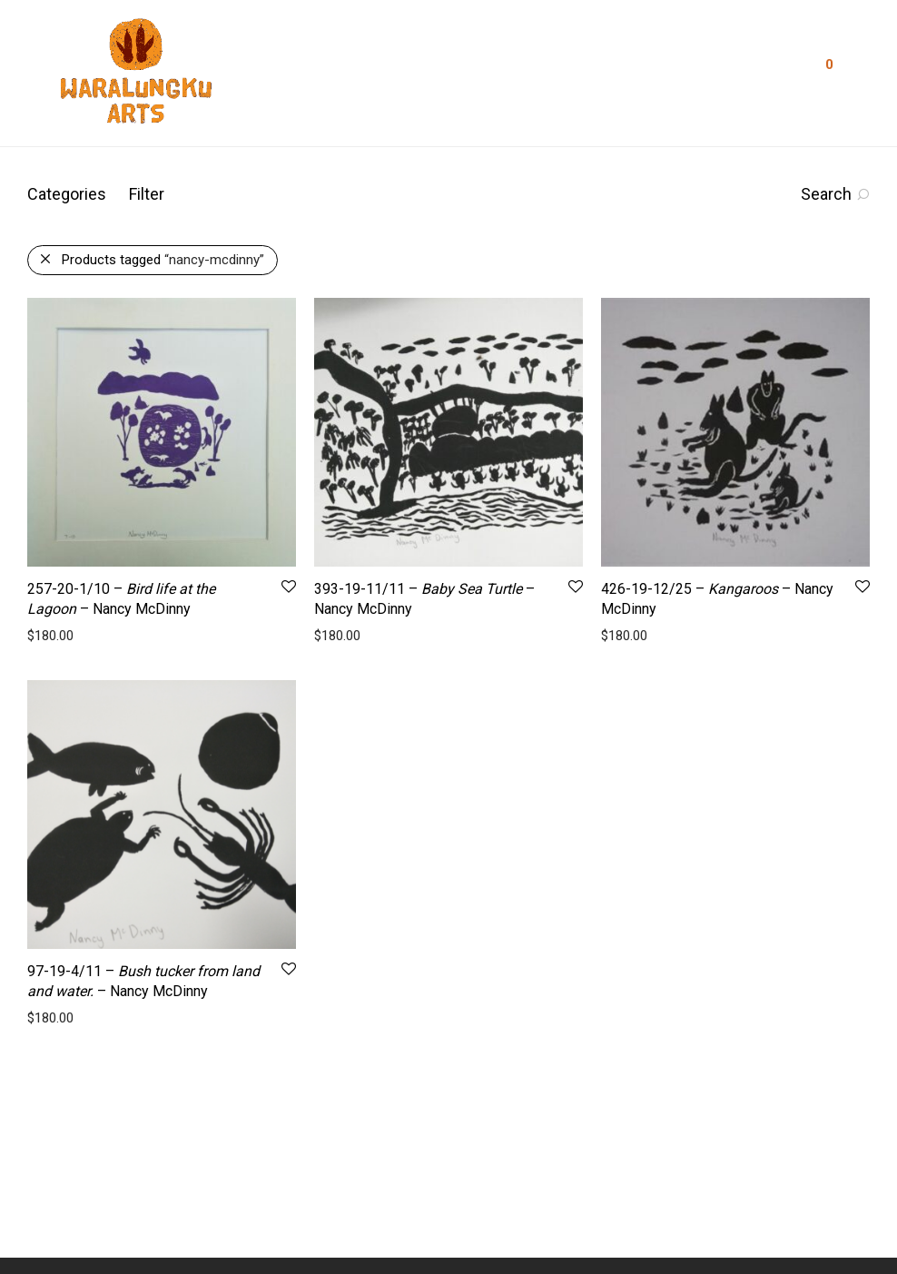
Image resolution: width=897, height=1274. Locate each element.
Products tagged (163, 260)
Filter (146, 193)
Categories (66, 193)
